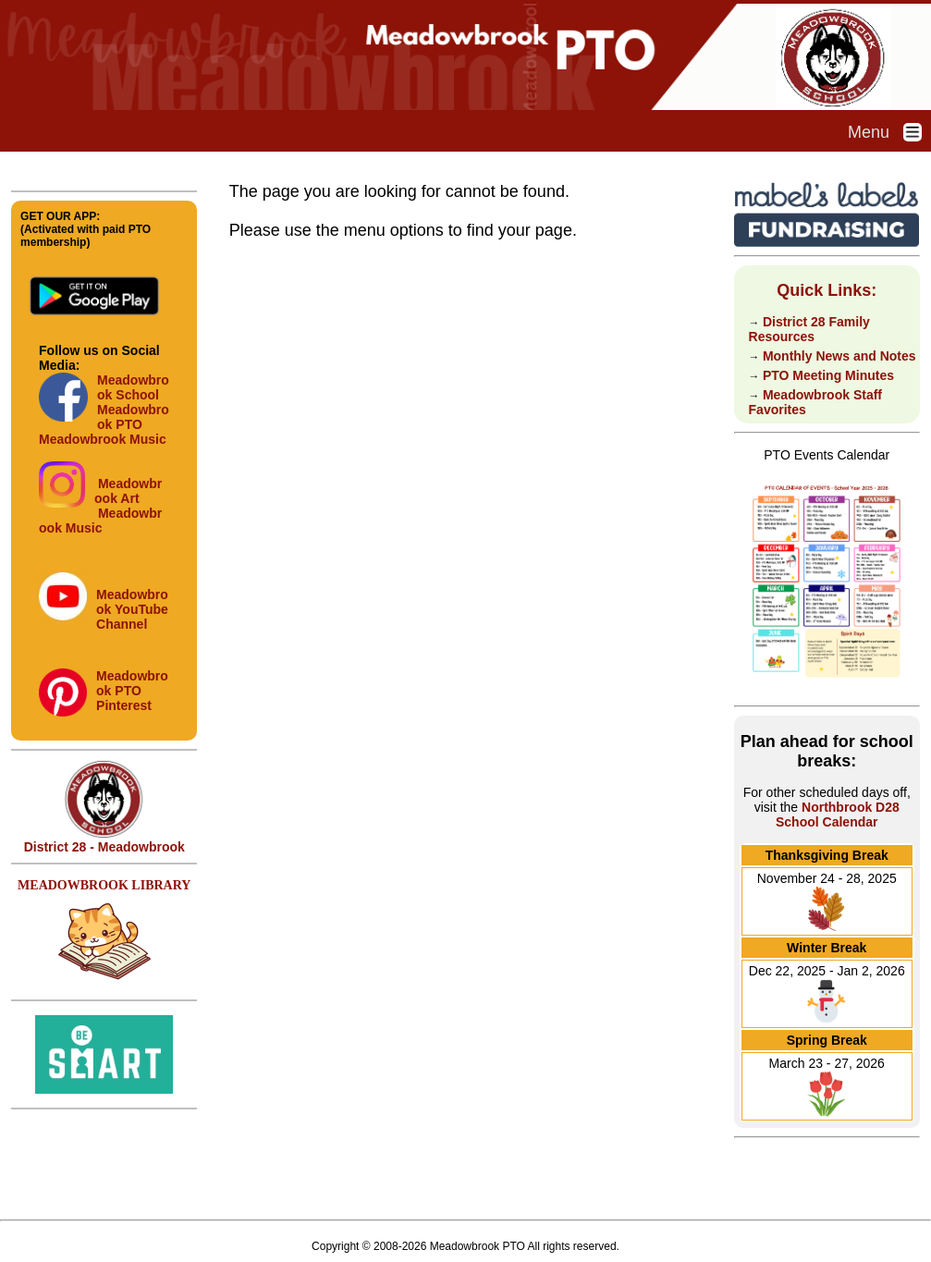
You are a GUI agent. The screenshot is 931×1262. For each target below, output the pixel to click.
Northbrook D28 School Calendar (838, 814)
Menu (889, 132)
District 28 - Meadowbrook (104, 840)
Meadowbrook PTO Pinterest (132, 690)
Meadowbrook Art (128, 491)
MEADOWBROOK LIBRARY (104, 885)
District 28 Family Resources (809, 329)
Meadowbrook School (133, 387)
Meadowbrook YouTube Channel (132, 609)
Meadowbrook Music (102, 439)
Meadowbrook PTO (133, 417)
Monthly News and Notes (839, 356)
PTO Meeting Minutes (828, 375)
